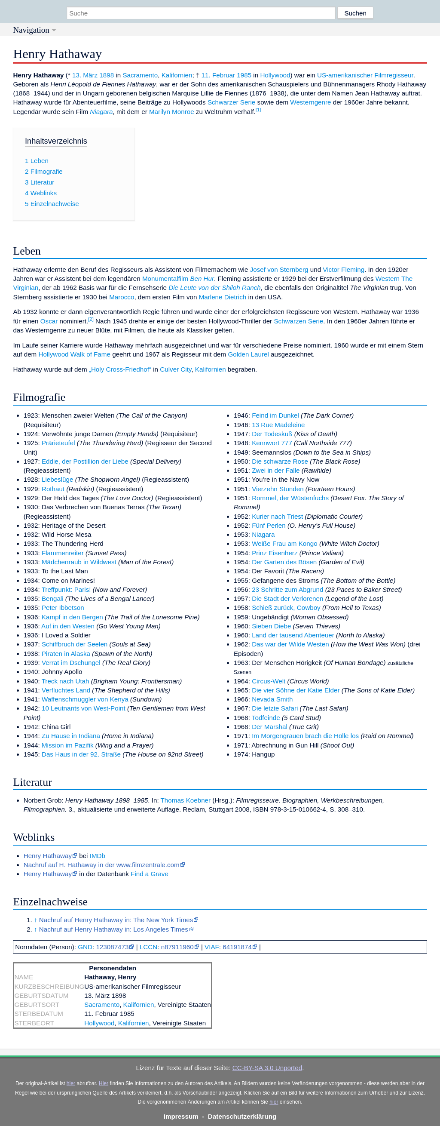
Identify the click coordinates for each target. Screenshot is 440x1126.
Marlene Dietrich (223, 297)
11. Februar (218, 75)
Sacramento (140, 75)
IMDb (97, 855)
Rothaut (53, 488)
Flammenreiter (63, 553)
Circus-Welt (268, 681)
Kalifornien (177, 75)
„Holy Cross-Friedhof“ (120, 369)
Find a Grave (149, 873)
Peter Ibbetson (63, 607)
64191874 (237, 947)
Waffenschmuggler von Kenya (85, 699)
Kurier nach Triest (277, 516)
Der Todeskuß (272, 433)
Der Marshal (269, 726)
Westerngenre (310, 102)
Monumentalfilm (165, 278)
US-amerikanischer (345, 75)
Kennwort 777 (272, 442)
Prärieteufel (58, 442)
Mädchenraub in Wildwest (79, 562)
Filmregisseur (393, 75)
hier (71, 1083)
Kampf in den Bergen (72, 617)
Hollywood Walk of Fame (74, 354)
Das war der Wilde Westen (290, 644)
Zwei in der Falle (275, 470)
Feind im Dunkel (275, 415)
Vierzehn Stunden (277, 488)
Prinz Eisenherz (274, 553)
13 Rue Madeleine (278, 424)
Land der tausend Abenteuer (293, 635)
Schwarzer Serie (231, 102)
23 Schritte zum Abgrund (287, 589)
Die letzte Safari (275, 708)
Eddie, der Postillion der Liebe (85, 461)
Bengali (53, 598)
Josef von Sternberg (279, 269)
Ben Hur (202, 278)
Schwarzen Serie (298, 321)
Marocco (121, 297)
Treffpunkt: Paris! (66, 589)
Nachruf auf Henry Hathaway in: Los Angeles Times (113, 929)
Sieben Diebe (271, 626)
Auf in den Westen (68, 626)
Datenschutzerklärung (242, 1116)
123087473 (112, 947)
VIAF (212, 947)
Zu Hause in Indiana (71, 735)
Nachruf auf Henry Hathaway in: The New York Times (116, 919)
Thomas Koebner (186, 800)
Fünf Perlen (269, 525)
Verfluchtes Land (66, 690)
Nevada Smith (272, 699)
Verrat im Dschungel (71, 662)
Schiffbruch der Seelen (74, 644)
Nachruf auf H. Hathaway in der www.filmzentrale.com (102, 864)
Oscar (49, 321)
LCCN (148, 947)
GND (85, 947)
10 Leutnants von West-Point (83, 708)
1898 (106, 75)
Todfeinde (266, 717)
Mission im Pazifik (68, 745)
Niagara (101, 111)
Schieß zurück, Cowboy (286, 607)
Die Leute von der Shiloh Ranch (214, 287)
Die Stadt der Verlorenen (287, 598)
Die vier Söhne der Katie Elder (295, 690)
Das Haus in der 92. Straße (81, 754)
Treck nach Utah (65, 681)
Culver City (175, 369)
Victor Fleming (343, 269)
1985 (244, 75)
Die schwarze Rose (280, 461)
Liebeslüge (57, 479)
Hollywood (275, 75)
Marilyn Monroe (171, 111)
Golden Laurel (248, 354)
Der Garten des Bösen (284, 562)
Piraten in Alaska (66, 653)
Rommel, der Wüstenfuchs (290, 497)
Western (388, 278)
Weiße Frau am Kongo (285, 543)
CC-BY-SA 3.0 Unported (267, 1067)
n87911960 (177, 947)
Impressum (181, 1116)
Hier (103, 1083)
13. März (85, 75)
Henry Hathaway (48, 855)
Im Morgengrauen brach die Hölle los (305, 735)
